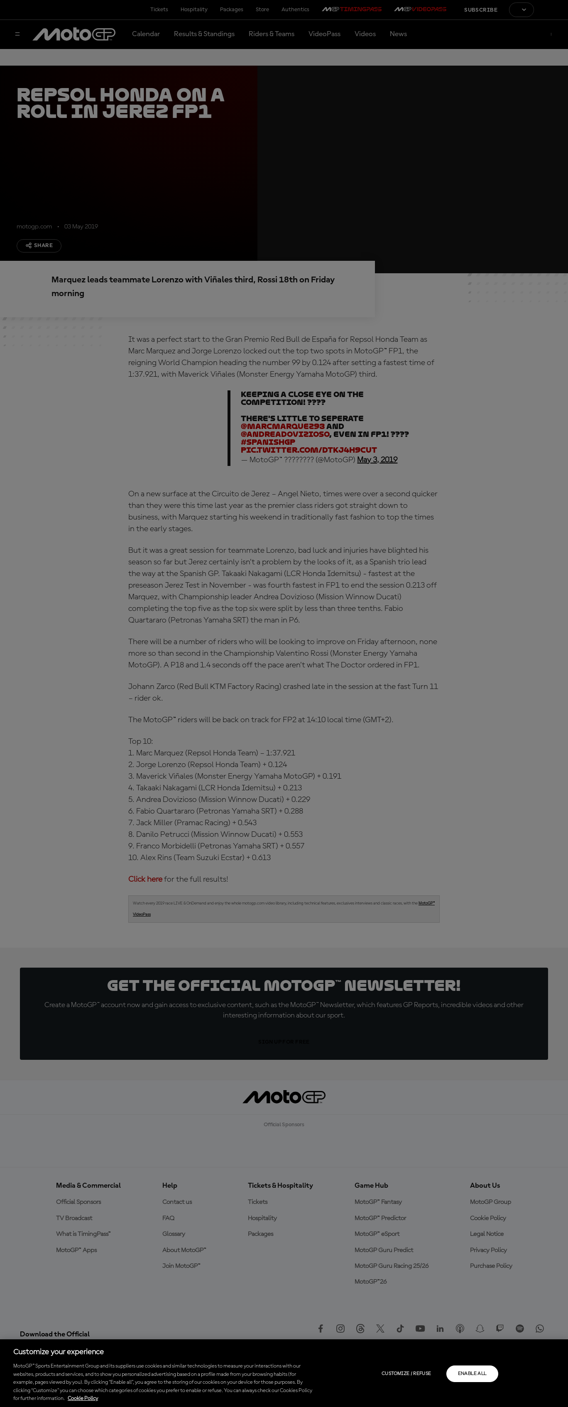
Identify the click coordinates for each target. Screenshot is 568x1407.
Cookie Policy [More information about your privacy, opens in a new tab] (83, 1398)
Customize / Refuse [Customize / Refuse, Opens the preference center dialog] (406, 1373)
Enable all (472, 1373)
